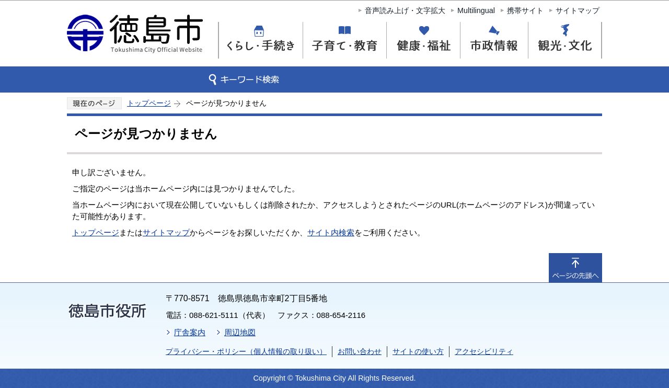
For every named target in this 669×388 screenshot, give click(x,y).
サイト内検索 (330, 232)
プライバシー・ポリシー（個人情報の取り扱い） (246, 351)
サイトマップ (577, 10)
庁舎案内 (189, 332)
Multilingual (476, 10)
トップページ (149, 103)
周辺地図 (240, 332)
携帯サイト (525, 10)
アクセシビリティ (484, 351)
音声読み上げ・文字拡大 (405, 10)
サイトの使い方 (418, 351)
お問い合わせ (360, 351)
